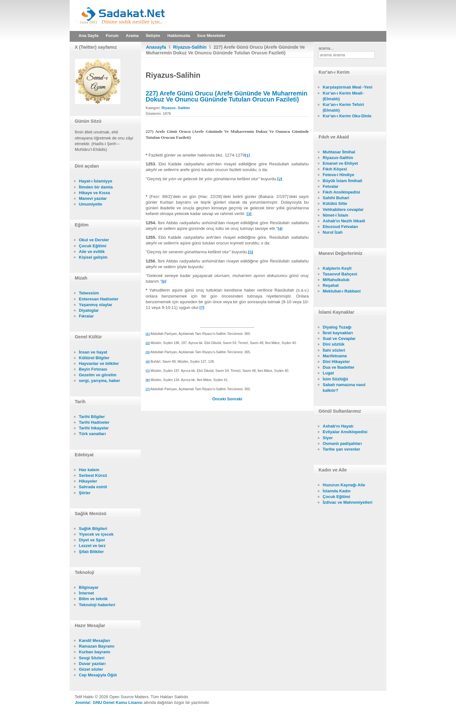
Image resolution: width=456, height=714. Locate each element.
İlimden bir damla (96, 187)
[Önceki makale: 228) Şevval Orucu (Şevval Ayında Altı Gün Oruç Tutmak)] (219, 399)
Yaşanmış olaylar (95, 304)
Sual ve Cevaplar (339, 338)
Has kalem (89, 469)
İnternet (86, 593)
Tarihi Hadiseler (94, 422)
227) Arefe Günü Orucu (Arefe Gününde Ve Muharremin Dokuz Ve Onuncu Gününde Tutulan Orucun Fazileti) (226, 96)
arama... (326, 48)
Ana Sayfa (88, 35)
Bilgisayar (88, 587)
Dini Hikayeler (336, 361)
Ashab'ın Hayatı (338, 426)
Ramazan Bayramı (96, 646)
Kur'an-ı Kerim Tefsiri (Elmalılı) (343, 107)
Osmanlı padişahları (342, 443)
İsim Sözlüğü (335, 379)
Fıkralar (86, 316)
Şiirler (85, 492)
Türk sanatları (92, 433)
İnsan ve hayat (93, 352)
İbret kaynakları (338, 332)
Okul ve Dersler (94, 239)
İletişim (153, 35)
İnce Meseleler (211, 35)
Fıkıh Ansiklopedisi (341, 192)
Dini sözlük (334, 344)
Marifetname (335, 356)
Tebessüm (89, 293)
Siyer (328, 437)
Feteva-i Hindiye (338, 174)
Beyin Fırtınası (93, 369)
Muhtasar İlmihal (339, 152)
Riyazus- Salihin (176, 108)
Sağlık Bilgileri (93, 528)
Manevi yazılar (93, 198)
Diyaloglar (89, 310)
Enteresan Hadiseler (98, 299)
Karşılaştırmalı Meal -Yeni (347, 87)
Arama (132, 35)
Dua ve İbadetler (338, 367)
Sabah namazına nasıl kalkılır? (344, 387)
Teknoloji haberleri (97, 604)
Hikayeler (88, 481)
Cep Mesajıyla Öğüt (98, 675)
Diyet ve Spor (92, 540)
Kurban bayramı (94, 651)
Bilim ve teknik (93, 598)
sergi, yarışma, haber (99, 380)
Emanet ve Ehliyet (340, 163)
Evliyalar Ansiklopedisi (345, 431)
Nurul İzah (333, 232)
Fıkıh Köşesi (335, 169)
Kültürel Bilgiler (94, 357)
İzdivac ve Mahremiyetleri (347, 502)
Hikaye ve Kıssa (94, 192)
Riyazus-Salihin (190, 47)
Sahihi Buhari (336, 197)
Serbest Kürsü (93, 475)
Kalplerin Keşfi (337, 268)
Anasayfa (156, 47)
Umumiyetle (90, 204)
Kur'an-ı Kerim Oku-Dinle (347, 116)
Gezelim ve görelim (98, 374)
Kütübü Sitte (335, 203)
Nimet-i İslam (335, 215)
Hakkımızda (179, 35)
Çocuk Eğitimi (92, 245)
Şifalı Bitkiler (91, 551)
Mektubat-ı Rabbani (342, 291)
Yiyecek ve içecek (96, 534)
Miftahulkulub (336, 279)
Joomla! (83, 702)
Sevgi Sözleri (91, 658)
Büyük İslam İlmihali (342, 180)
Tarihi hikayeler (94, 428)
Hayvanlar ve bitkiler (99, 363)
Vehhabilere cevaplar (343, 209)
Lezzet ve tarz (92, 545)
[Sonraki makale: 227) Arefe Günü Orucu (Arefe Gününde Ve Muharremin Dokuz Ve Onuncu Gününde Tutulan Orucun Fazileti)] (234, 399)
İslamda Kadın (337, 491)
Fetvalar (331, 186)
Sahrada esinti (93, 486)
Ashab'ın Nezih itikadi (344, 221)
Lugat (328, 373)
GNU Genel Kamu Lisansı (117, 702)
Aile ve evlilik (92, 251)
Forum (112, 35)
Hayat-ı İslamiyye (95, 181)
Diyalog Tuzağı (337, 327)
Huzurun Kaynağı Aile (344, 485)
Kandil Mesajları (94, 640)
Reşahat (331, 285)
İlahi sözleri (334, 350)
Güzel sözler (91, 669)
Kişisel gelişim (93, 257)
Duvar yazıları (92, 663)
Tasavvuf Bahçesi (340, 274)
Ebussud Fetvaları (340, 226)
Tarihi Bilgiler (92, 416)
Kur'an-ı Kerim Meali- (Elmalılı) (343, 96)
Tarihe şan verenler (341, 449)
